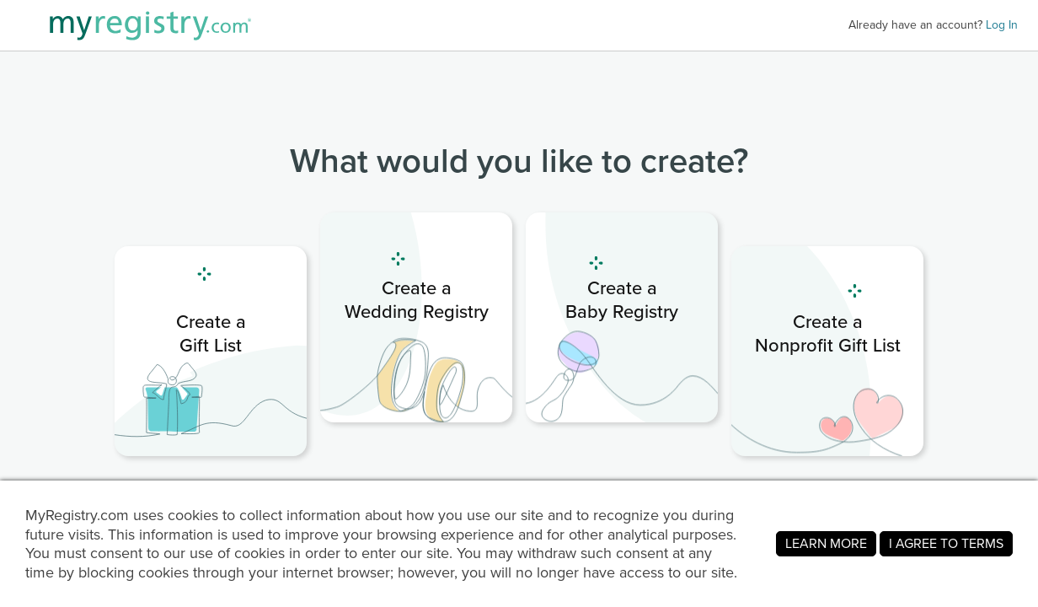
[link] (211, 351)
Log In (1002, 25)
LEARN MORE (826, 543)
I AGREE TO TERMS (946, 543)
